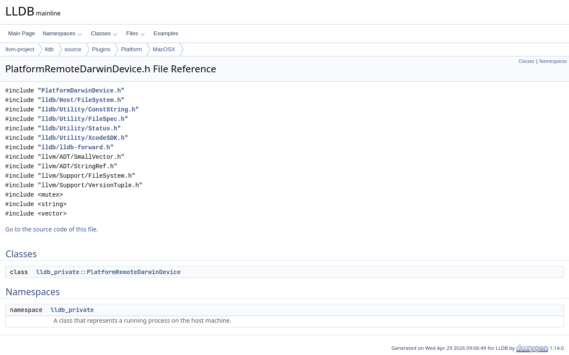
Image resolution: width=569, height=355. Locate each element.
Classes (104, 33)
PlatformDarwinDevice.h (81, 90)
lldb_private (72, 310)
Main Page (21, 33)
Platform (131, 49)
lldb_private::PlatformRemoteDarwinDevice (108, 272)
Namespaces (62, 33)
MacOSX (164, 49)
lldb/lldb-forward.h (75, 147)
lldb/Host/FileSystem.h (81, 100)
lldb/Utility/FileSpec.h (82, 119)
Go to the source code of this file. (51, 229)
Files (135, 33)
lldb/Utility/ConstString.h (88, 109)
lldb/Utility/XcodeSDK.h (82, 138)
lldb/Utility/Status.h (79, 128)
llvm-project (20, 49)
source (73, 49)
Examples (166, 33)
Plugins (101, 49)
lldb (49, 49)
